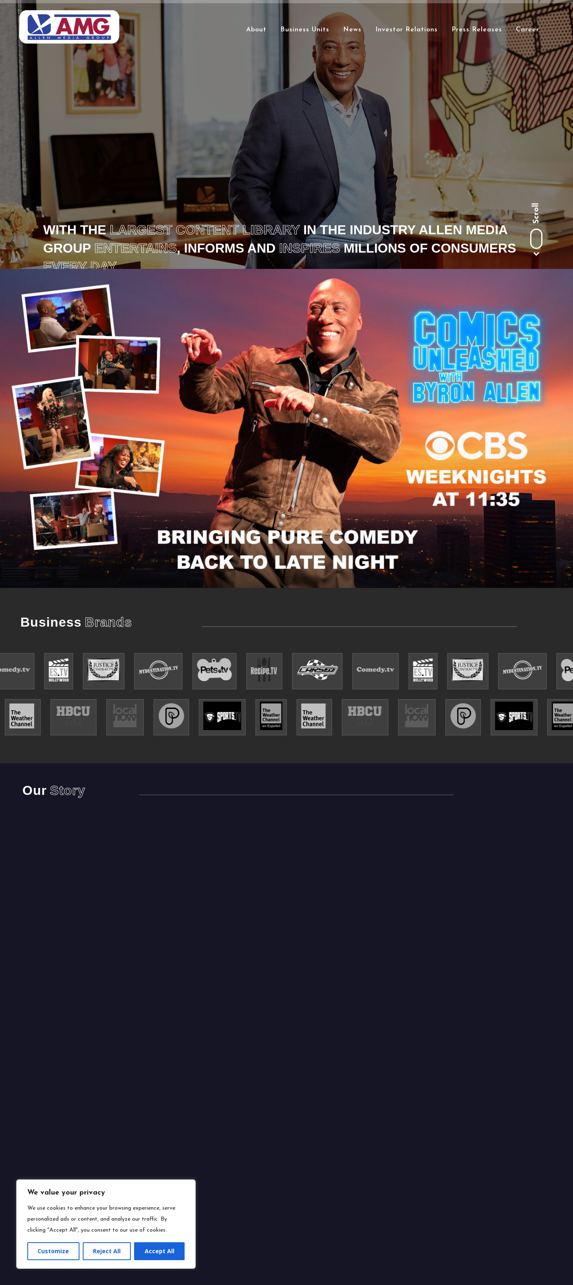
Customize (53, 1251)
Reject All (107, 1251)
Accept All (159, 1251)
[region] (106, 1224)
